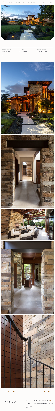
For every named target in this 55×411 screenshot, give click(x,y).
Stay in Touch (51, 401)
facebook (44, 402)
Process (26, 2)
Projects (11, 2)
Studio (19, 2)
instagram (44, 400)
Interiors (34, 2)
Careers (51, 403)
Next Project (47, 391)
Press (42, 2)
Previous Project (9, 391)
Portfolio (51, 404)
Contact (49, 2)
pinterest (44, 403)
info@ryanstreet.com (38, 403)
